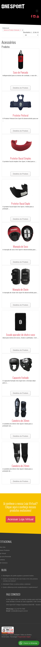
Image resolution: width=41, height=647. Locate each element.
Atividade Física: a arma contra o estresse (16, 584)
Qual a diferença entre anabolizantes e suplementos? (20, 587)
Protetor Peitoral (20, 115)
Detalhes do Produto (20, 88)
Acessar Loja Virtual (21, 519)
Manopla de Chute (20, 289)
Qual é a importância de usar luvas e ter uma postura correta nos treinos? (20, 580)
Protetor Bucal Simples (20, 158)
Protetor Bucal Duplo (20, 203)
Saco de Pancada (20, 72)
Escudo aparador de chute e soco (20, 335)
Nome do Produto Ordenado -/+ (12, 30)
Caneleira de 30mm (20, 421)
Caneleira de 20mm (20, 466)
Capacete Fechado (20, 378)
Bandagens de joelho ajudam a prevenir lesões (18, 576)
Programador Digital (23, 637)
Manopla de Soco (20, 246)
